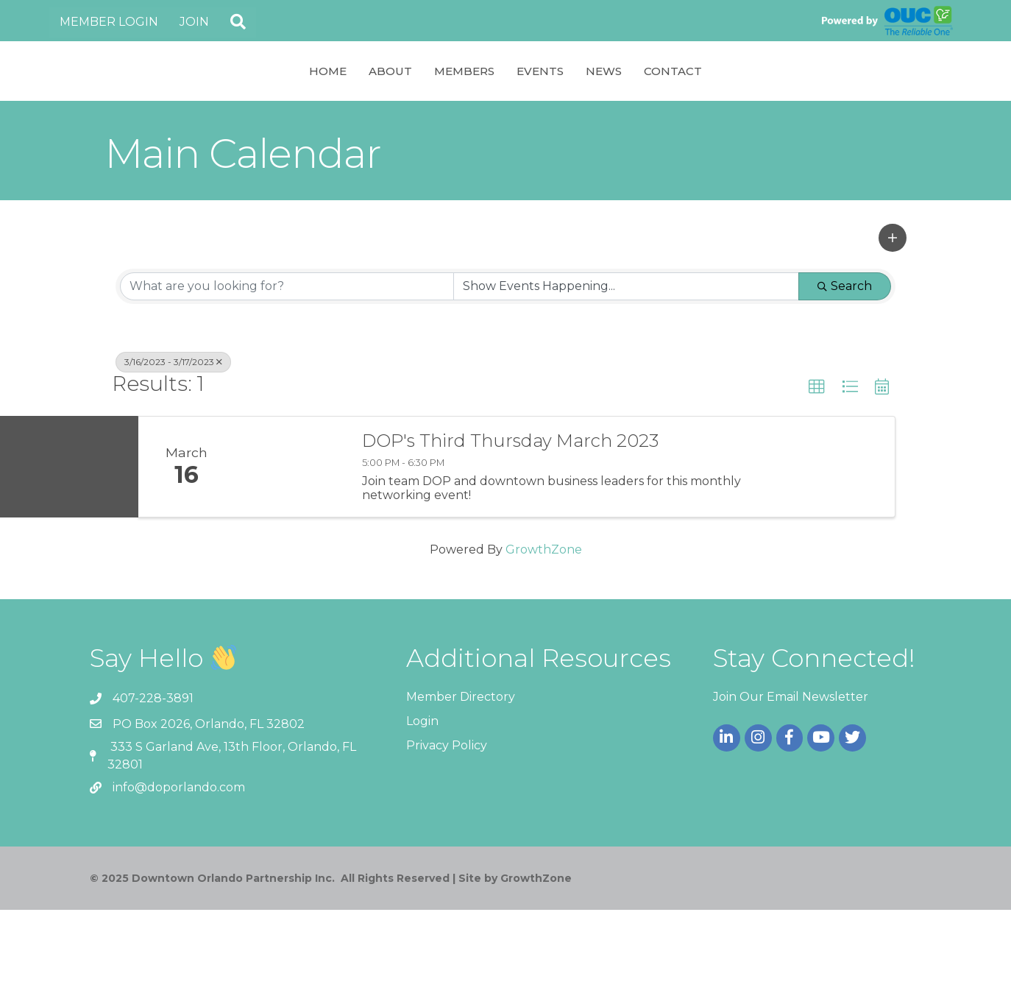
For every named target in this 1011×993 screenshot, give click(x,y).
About (271, 112)
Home (208, 112)
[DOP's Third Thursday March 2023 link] (290, 550)
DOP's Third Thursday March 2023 (510, 524)
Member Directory (460, 780)
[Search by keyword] (287, 370)
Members (345, 112)
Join (194, 22)
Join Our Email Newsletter (790, 780)
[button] (238, 22)
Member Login (109, 22)
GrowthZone (544, 633)
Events (659, 112)
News (723, 112)
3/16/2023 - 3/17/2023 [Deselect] (173, 444)
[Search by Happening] (626, 370)
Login (422, 804)
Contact (792, 112)
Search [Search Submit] (844, 369)
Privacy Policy (446, 828)
